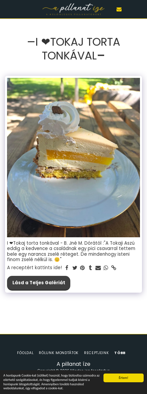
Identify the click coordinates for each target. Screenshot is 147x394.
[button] (7, 9)
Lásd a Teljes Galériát (38, 283)
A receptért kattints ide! (34, 268)
